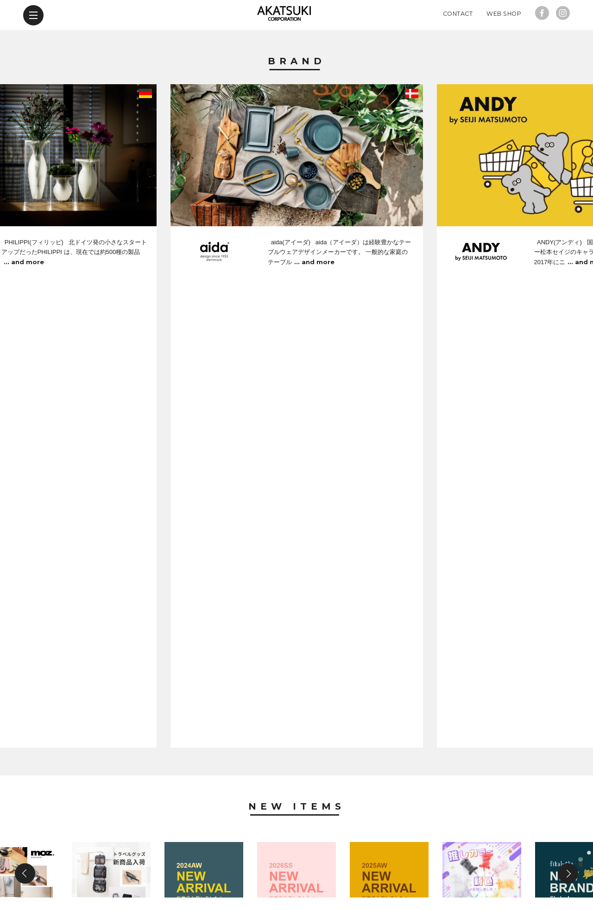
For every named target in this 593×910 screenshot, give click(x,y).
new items (170, 857)
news (223, 857)
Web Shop (503, 43)
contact (358, 857)
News (297, 585)
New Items (296, 366)
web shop (415, 857)
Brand (297, 92)
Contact (458, 43)
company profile (287, 857)
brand (117, 857)
